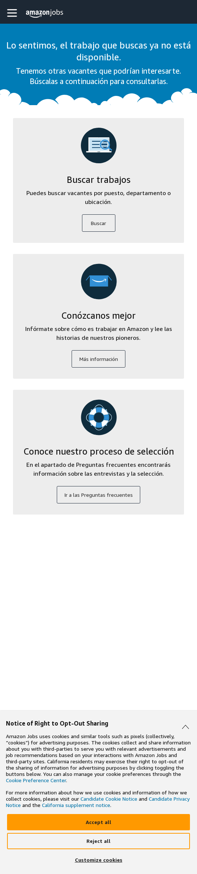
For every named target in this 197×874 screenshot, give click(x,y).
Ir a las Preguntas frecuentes (98, 495)
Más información (98, 359)
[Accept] (98, 822)
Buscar (98, 223)
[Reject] (98, 841)
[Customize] (98, 860)
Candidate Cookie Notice (109, 799)
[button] (13, 12)
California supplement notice (76, 805)
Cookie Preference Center (36, 780)
